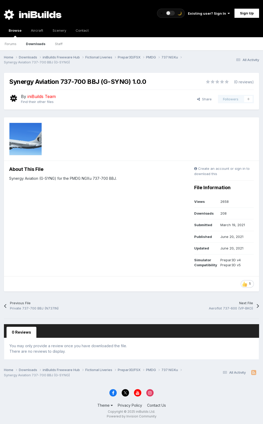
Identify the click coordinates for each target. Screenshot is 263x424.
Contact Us (156, 405)
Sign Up (247, 13)
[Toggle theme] (171, 13)
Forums (10, 44)
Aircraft (37, 30)
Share (204, 99)
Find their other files (37, 102)
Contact (82, 30)
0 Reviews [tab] (21, 332)
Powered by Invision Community (131, 416)
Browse (15, 32)
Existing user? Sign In (209, 13)
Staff (59, 44)
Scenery (59, 30)
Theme (105, 405)
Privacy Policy (130, 405)
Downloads (36, 44)
